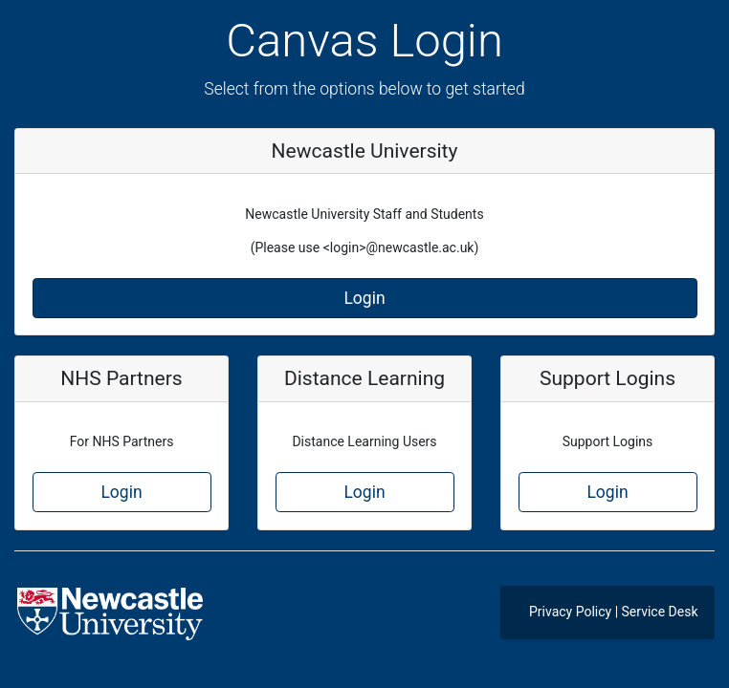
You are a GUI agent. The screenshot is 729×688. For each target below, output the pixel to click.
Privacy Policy (570, 611)
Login (364, 298)
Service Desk (660, 611)
